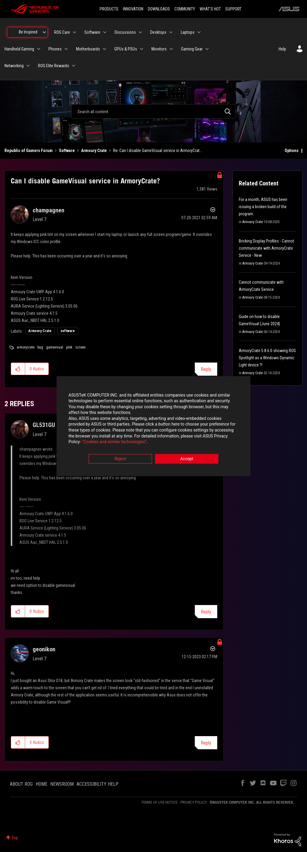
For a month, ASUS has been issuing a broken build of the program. (263, 206)
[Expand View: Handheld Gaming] (39, 49)
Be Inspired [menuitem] (28, 32)
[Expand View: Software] (105, 32)
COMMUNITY (184, 9)
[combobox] (153, 111)
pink (69, 347)
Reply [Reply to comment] (206, 612)
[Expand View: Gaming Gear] (207, 49)
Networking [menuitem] (14, 65)
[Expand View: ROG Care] (74, 32)
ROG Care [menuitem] (62, 32)
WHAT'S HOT (210, 9)
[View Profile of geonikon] (44, 649)
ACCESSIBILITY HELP (97, 784)
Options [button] (292, 150)
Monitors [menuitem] (159, 49)
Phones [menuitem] (55, 49)
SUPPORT (233, 9)
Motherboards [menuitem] (88, 49)
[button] (18, 369)
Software (67, 150)
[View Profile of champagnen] (48, 210)
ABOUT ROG (21, 784)
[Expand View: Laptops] (199, 32)
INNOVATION (133, 9)
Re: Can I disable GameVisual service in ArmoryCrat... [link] (157, 150)
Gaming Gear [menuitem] (192, 49)
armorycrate (25, 347)
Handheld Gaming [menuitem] (19, 49)
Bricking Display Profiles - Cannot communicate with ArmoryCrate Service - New (266, 248)
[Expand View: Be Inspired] (44, 32)
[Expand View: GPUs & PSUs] (142, 49)
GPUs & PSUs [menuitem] (125, 49)
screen (80, 347)
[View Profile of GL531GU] (44, 425)
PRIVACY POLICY (193, 802)
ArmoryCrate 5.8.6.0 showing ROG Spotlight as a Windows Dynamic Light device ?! (267, 357)
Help (282, 49)
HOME (41, 784)
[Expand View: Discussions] (140, 32)
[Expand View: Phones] (66, 49)
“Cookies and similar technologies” (114, 442)
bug (40, 347)
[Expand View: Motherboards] (104, 49)
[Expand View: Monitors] (171, 49)
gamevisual (54, 347)
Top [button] (15, 837)
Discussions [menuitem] (125, 32)
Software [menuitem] (92, 32)
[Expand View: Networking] (28, 66)
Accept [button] (186, 459)
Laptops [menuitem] (187, 32)
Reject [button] (120, 459)
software (67, 331)
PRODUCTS (109, 9)
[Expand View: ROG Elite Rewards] (74, 66)
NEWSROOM (62, 784)
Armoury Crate (94, 150)
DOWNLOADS (159, 9)
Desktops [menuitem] (158, 32)
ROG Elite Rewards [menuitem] (53, 65)
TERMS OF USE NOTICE (159, 802)
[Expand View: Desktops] (171, 32)
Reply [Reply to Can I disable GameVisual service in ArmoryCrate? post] (206, 369)
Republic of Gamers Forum (28, 150)
